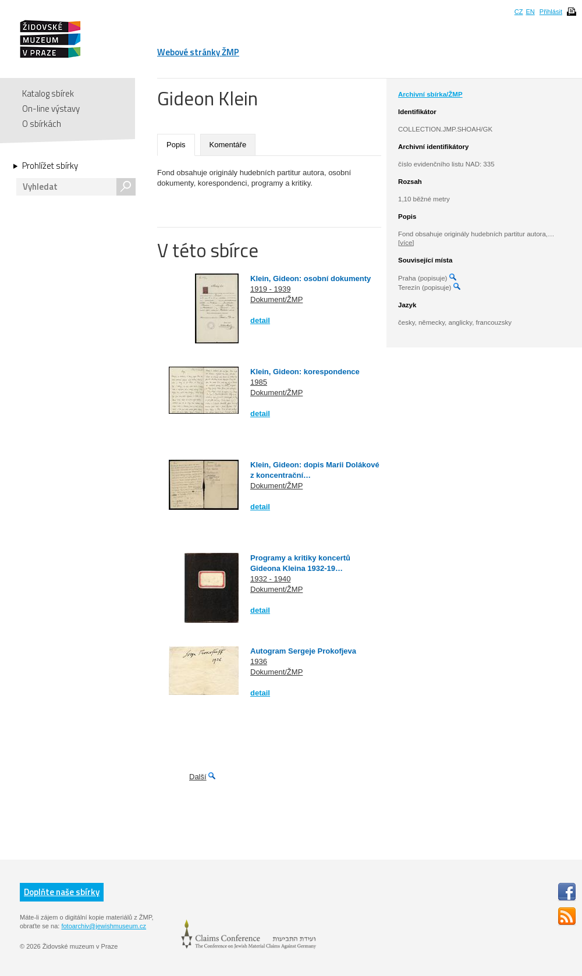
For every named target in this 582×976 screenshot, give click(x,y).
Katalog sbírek (48, 93)
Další (198, 776)
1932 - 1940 (270, 578)
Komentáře (228, 144)
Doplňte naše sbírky (62, 892)
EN (530, 11)
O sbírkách (41, 123)
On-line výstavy (51, 108)
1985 (258, 382)
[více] (406, 242)
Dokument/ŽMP (276, 299)
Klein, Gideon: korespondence (305, 371)
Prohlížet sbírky (50, 166)
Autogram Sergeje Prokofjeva (303, 651)
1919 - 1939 (270, 289)
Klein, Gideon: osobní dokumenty (310, 278)
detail (260, 320)
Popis (176, 144)
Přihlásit (551, 11)
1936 (258, 661)
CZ (518, 11)
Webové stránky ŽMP (198, 52)
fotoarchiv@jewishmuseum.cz (103, 925)
